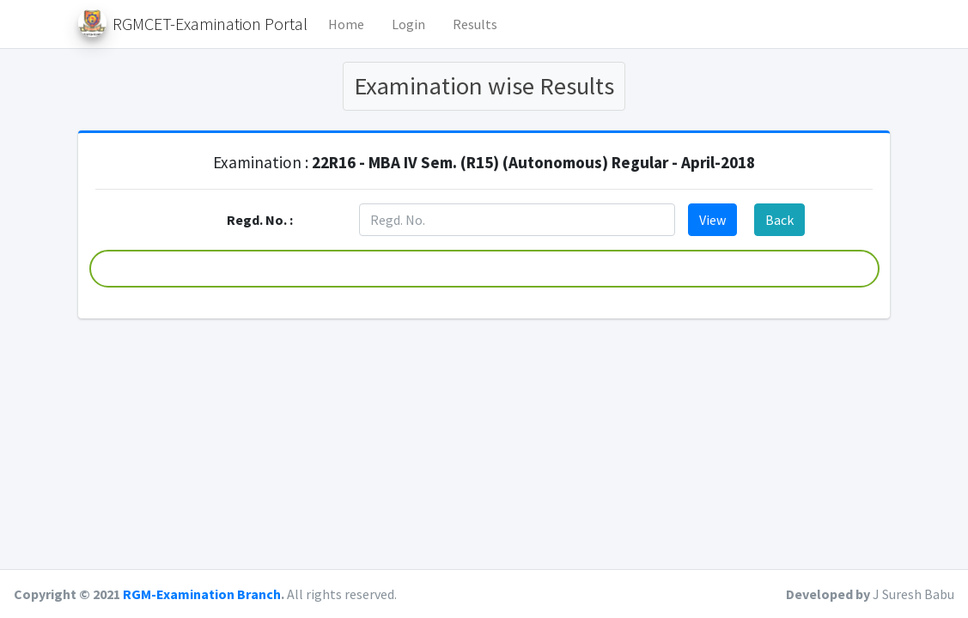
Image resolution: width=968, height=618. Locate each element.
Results (475, 24)
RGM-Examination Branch (202, 594)
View (712, 219)
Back (779, 219)
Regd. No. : (260, 219)
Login (408, 24)
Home (346, 24)
